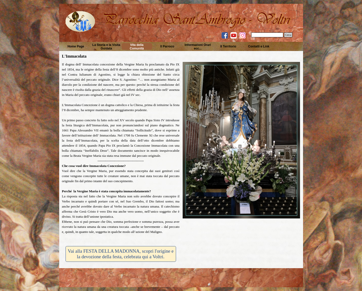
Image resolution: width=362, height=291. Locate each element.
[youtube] (233, 35)
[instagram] (242, 35)
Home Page (76, 46)
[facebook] (225, 35)
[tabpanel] (121, 150)
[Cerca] (267, 34)
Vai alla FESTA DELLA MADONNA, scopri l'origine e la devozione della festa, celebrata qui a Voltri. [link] (121, 253)
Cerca (288, 34)
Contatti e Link (258, 46)
